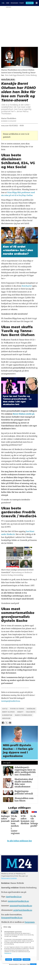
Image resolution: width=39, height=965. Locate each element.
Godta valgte (17, 959)
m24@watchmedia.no (22, 910)
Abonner (30, 3)
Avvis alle (9, 959)
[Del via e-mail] (10, 723)
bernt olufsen (8, 712)
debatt (20, 712)
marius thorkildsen (23, 715)
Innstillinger (26, 959)
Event (22, 3)
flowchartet (27, 286)
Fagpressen (30, 922)
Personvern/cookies (9, 878)
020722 (4, 709)
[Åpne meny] (36, 3)
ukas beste (30, 712)
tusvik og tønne (17, 709)
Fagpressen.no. (7, 953)
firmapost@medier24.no (11, 918)
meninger (6, 718)
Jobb (7, 3)
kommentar (7, 715)
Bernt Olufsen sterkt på (23, 414)
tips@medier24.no (14, 897)
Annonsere (14, 3)
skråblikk (31, 709)
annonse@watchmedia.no (21, 906)
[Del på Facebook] (3, 723)
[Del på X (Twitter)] (6, 723)
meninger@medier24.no (10, 701)
